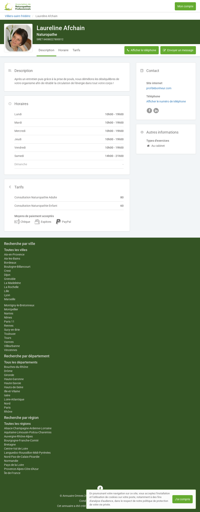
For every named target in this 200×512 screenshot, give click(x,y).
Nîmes (8, 317)
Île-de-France (12, 473)
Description (46, 50)
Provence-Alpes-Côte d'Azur (21, 469)
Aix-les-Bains (12, 258)
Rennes (8, 325)
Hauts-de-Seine (13, 387)
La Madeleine (12, 283)
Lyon (7, 295)
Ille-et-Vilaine (12, 391)
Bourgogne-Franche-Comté (21, 440)
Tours (7, 337)
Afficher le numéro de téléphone (166, 101)
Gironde (9, 375)
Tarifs (76, 50)
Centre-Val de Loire (16, 448)
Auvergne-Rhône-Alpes (18, 436)
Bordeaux (10, 262)
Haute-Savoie (12, 383)
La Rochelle (11, 287)
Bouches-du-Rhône (16, 367)
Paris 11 (9, 321)
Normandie (11, 460)
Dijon (7, 274)
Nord (7, 403)
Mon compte (185, 6)
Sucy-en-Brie (12, 329)
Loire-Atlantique (14, 399)
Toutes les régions (17, 424)
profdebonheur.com (158, 88)
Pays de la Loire (14, 464)
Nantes (8, 313)
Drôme (8, 371)
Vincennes (10, 350)
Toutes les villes (15, 250)
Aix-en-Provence (14, 254)
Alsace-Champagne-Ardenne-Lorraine (27, 428)
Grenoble (9, 278)
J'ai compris (182, 499)
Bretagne (10, 444)
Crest (7, 270)
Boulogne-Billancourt (17, 266)
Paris (7, 407)
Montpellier (11, 309)
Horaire (63, 50)
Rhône (8, 411)
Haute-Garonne (14, 379)
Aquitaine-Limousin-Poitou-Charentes (27, 432)
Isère (7, 395)
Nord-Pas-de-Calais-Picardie (21, 456)
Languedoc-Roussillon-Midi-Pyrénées (27, 452)
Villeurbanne (12, 346)
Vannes (9, 342)
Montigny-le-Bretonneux (19, 305)
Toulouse (9, 333)
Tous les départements (20, 362)
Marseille (9, 299)
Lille (6, 291)
